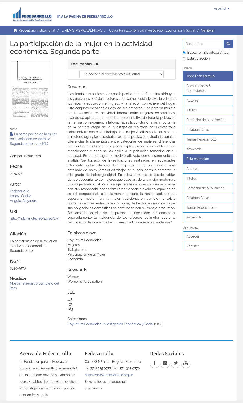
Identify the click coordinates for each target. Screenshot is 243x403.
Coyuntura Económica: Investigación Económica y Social (152, 30)
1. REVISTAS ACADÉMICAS (82, 30)
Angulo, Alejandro (23, 201)
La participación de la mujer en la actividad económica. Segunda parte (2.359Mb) (33, 139)
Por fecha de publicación (205, 120)
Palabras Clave (198, 129)
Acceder (193, 236)
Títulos (192, 110)
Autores (192, 100)
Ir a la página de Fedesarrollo (85, 17)
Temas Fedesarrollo (202, 139)
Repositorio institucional (37, 30)
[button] (221, 8)
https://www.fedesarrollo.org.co (109, 375)
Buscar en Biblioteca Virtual (206, 52)
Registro (193, 246)
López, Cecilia (20, 196)
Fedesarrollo (19, 191)
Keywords (194, 149)
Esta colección (196, 58)
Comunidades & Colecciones (199, 88)
